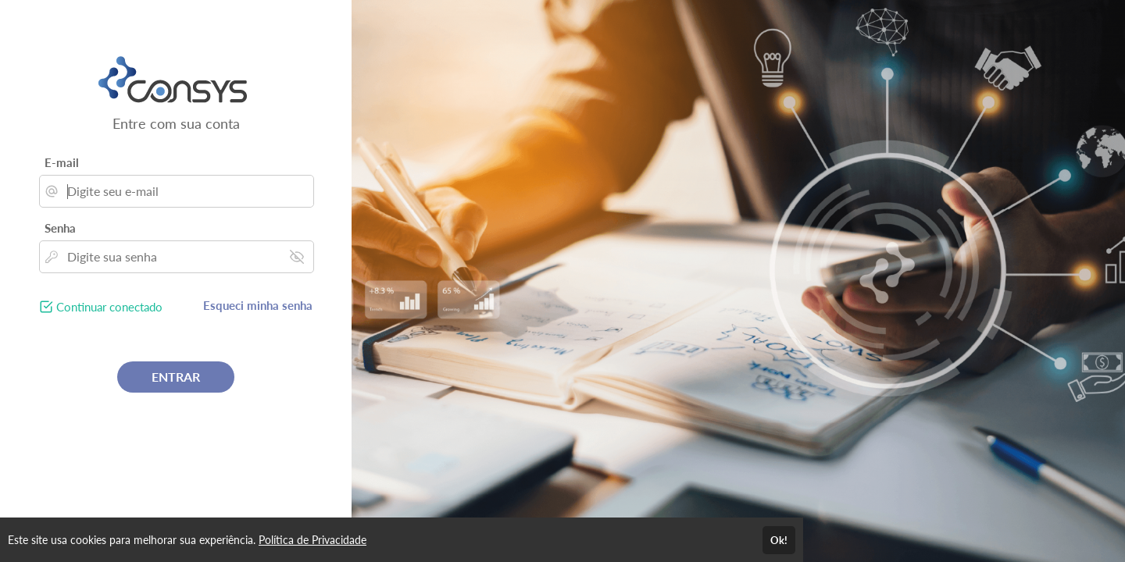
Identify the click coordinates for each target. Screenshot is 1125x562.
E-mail (62, 162)
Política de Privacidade (312, 539)
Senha (60, 228)
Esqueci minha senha (257, 305)
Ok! (779, 540)
